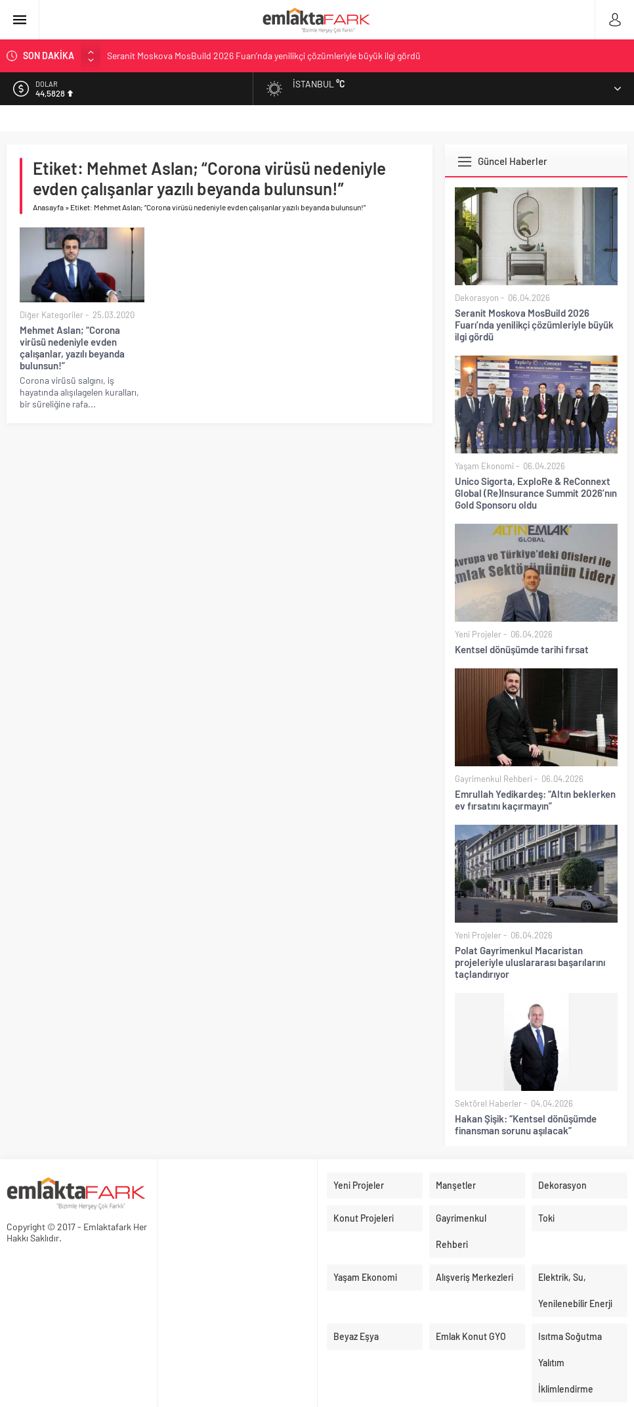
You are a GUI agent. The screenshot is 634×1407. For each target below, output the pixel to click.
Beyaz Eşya (356, 1336)
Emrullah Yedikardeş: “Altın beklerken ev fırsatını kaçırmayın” (535, 800)
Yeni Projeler (478, 634)
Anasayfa (48, 207)
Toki (546, 1218)
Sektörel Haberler (488, 1103)
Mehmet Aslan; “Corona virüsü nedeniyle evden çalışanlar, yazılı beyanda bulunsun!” (72, 347)
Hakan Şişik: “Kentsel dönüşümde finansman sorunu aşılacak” (526, 1124)
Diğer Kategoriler (51, 315)
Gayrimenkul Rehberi (493, 778)
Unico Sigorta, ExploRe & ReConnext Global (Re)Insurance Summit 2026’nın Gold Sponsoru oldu (536, 493)
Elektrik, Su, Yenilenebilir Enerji (575, 1290)
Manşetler (456, 1185)
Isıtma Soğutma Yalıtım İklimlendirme (570, 1363)
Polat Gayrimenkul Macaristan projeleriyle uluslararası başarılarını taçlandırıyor (530, 962)
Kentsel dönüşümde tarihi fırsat (522, 649)
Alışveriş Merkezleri (474, 1277)
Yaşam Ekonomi (484, 466)
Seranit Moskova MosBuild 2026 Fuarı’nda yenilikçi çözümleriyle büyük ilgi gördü (264, 55)
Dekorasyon (477, 297)
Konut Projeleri (363, 1218)
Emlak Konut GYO (471, 1336)
